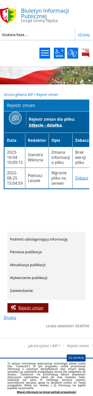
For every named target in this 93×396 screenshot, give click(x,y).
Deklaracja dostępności (12, 345)
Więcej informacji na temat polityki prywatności (46, 392)
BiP (85, 53)
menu (44, 53)
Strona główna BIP (18, 94)
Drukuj (10, 317)
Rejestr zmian (47, 94)
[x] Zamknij (76, 358)
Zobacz (81, 178)
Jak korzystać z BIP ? (44, 345)
